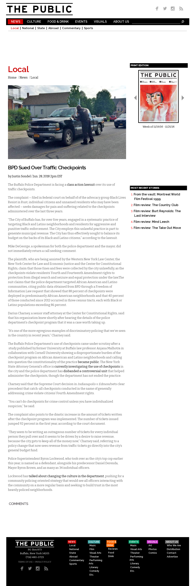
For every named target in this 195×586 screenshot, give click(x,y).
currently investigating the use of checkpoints (87, 366)
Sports (88, 28)
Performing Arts (95, 562)
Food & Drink (58, 21)
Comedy (94, 571)
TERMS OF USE (25, 562)
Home (12, 77)
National (28, 28)
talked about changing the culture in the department (66, 476)
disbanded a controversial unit (85, 371)
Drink (111, 556)
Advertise (172, 556)
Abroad (53, 28)
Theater (94, 556)
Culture (34, 21)
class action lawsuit (81, 184)
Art (150, 545)
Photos (153, 549)
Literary (94, 567)
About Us (121, 21)
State (41, 28)
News (15, 21)
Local (15, 28)
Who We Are (174, 545)
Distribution (173, 549)
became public (88, 362)
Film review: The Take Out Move (157, 228)
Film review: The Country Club (156, 205)
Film (92, 549)
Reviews (113, 549)
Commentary (71, 28)
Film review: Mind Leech (151, 222)
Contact (171, 553)
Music (93, 545)
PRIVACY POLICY (43, 562)
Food (111, 552)
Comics (153, 553)
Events (81, 21)
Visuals (100, 21)
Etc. (92, 574)
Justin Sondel (21, 176)
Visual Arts (95, 553)
